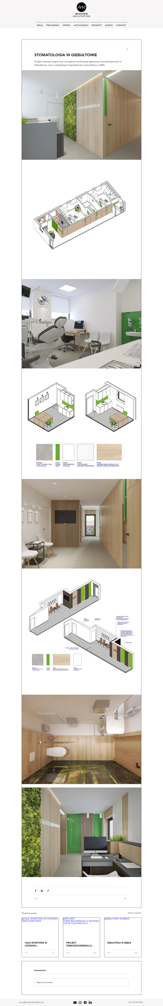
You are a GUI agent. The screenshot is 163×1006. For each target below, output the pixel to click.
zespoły (85, 32)
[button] (138, 32)
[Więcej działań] (127, 48)
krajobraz (98, 32)
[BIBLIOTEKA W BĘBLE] (122, 928)
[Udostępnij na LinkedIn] (42, 891)
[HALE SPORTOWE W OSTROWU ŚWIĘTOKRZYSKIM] (40, 928)
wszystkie (26, 32)
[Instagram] (80, 1002)
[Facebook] (85, 1002)
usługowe (71, 32)
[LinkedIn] (90, 1002)
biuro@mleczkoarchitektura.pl (31, 1002)
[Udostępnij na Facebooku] (35, 891)
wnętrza (58, 32)
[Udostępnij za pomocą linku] (48, 891)
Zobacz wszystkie (134, 913)
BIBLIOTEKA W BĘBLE (119, 942)
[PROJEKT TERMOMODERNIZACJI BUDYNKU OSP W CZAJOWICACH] (81, 928)
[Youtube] (75, 1002)
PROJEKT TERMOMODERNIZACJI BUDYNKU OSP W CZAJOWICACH (79, 944)
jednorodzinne (42, 32)
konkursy (112, 32)
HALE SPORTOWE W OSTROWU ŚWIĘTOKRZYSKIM (36, 944)
